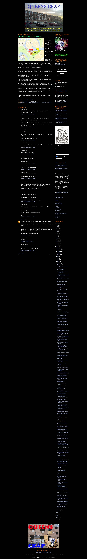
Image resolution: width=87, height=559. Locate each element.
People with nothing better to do (63, 274)
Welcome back (59, 358)
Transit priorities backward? (62, 311)
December (59, 248)
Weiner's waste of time (61, 284)
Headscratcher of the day (61, 326)
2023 (57, 226)
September (59, 253)
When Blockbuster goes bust (62, 501)
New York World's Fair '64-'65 (60, 163)
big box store (24, 102)
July (58, 256)
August (58, 254)
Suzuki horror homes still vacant (63, 474)
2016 (57, 238)
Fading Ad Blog (58, 201)
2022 (57, 228)
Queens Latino (57, 212)
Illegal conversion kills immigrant (63, 397)
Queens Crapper (26, 101)
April (58, 261)
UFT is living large (60, 269)
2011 (57, 246)
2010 (57, 512)
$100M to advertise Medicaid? (62, 324)
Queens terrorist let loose (61, 434)
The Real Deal (57, 216)
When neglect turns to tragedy (62, 289)
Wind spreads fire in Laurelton (62, 450)
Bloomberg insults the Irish (62, 504)
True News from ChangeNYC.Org (61, 168)
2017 (57, 236)
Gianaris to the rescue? (61, 393)
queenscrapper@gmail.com (43, 552)
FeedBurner (64, 75)
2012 (57, 244)
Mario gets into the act (61, 455)
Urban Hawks (57, 217)
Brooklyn (30, 102)
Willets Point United (58, 169)
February (59, 264)
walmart (51, 102)
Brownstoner (57, 198)
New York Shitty (58, 209)
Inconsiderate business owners (62, 446)
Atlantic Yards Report (59, 197)
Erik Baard (23, 219)
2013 (57, 243)
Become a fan (57, 148)
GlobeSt (56, 206)
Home (36, 254)
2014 (57, 241)
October (58, 251)
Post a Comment (21, 253)
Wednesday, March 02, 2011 (28, 250)
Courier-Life (50, 38)
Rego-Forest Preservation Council (61, 165)
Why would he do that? (61, 506)
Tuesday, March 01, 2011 (27, 235)
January (58, 510)
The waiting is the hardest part (62, 432)
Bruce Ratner (35, 102)
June (58, 258)
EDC (39, 102)
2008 (57, 515)
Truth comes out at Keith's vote (62, 372)
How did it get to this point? (62, 365)
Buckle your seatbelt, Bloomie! (62, 367)
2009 (57, 513)
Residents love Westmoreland (62, 488)
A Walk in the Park (29, 99)
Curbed (56, 200)
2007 (57, 517)
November (59, 249)
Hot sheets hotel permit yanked (62, 391)
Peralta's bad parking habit (62, 461)
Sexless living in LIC (60, 381)
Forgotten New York (58, 204)
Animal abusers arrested (61, 441)
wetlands (20, 103)
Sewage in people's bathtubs (62, 266)
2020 (57, 231)
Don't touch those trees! (61, 399)
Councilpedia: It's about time (62, 503)
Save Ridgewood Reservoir (60, 166)
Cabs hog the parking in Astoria (63, 459)
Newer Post (20, 254)
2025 (57, 223)
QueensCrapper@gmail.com (60, 64)
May (58, 259)
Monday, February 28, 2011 (28, 114)
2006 (57, 518)
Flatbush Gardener (58, 203)
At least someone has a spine (62, 508)
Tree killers (59, 267)
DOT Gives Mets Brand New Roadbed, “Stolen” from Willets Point (61, 113)
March (58, 263)
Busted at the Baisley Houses (62, 411)
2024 (57, 225)
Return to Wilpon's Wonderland (62, 413)
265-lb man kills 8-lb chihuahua (62, 373)
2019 (57, 233)
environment (43, 102)
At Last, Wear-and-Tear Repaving (61, 110)
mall (47, 102)
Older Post (51, 254)
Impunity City (57, 207)
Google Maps (59, 192)
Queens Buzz (57, 210)
